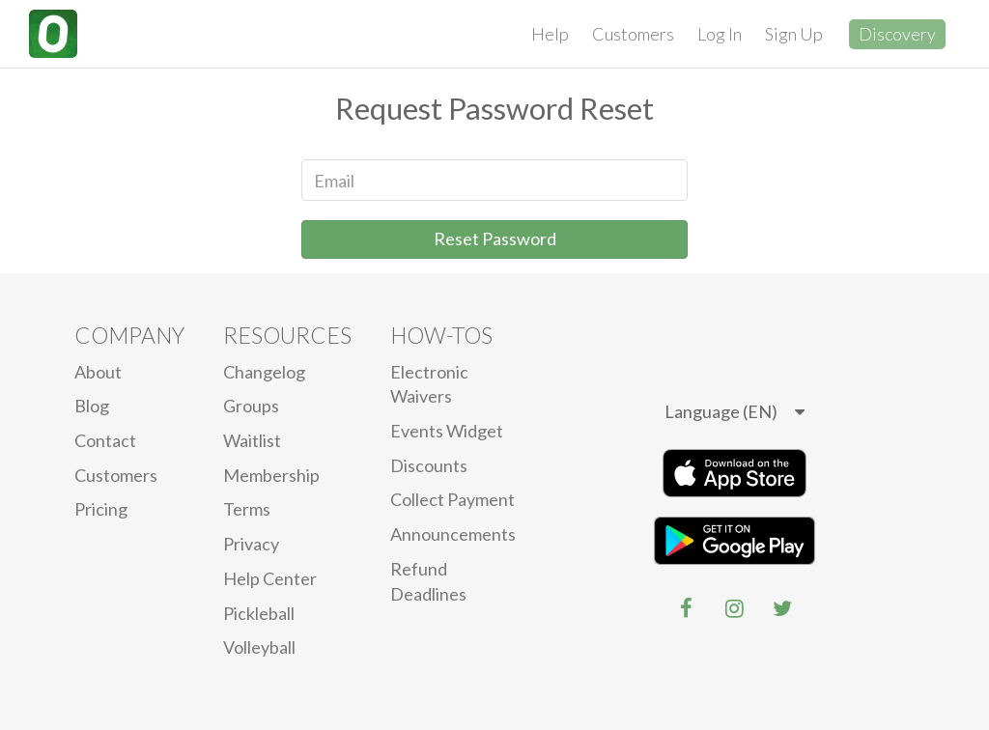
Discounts (428, 465)
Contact (105, 440)
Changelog (264, 371)
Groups (251, 405)
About (98, 371)
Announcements (453, 534)
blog (91, 405)
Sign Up (794, 33)
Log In (719, 33)
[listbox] (734, 412)
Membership (271, 475)
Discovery (897, 33)
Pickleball (259, 613)
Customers (633, 33)
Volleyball (259, 647)
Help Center (270, 578)
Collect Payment (452, 499)
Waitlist (252, 440)
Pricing (100, 508)
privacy (251, 543)
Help (550, 33)
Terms (246, 508)
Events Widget (446, 430)
